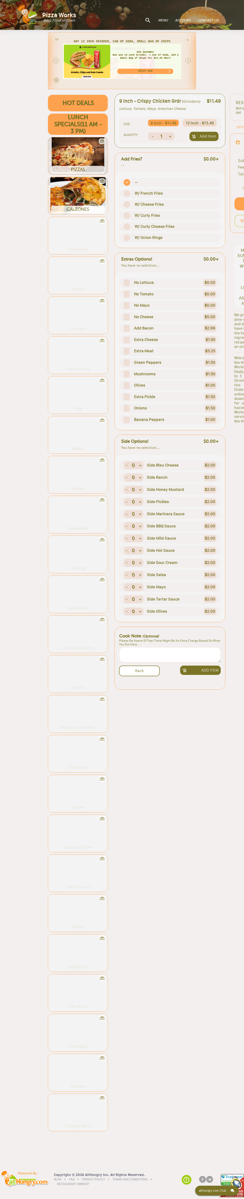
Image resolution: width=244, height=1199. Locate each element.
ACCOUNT (183, 20)
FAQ (72, 1179)
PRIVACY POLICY (93, 1179)
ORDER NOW (145, 71)
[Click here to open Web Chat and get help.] (217, 1190)
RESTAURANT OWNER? (73, 1183)
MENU (163, 20)
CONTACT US (208, 20)
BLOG (57, 1179)
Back (139, 670)
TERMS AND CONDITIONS (130, 1179)
